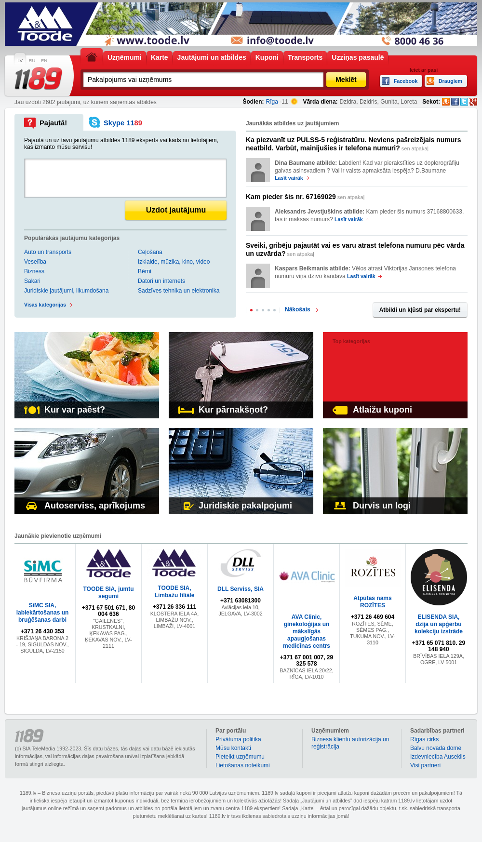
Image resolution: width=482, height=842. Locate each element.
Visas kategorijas (45, 304)
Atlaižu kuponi (372, 409)
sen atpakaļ (353, 144)
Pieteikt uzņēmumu (240, 756)
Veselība (35, 261)
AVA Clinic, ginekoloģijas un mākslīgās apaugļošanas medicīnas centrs (306, 631)
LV (20, 60)
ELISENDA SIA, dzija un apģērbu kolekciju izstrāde (439, 624)
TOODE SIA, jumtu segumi (108, 593)
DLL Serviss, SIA (240, 589)
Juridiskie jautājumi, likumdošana (66, 290)
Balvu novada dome (435, 748)
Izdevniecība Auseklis (438, 756)
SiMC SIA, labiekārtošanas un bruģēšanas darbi (42, 612)
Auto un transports (47, 252)
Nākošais (297, 309)
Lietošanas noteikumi (242, 765)
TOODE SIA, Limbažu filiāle (175, 592)
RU (32, 60)
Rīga (272, 101)
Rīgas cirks (424, 739)
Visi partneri (425, 765)
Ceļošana (150, 252)
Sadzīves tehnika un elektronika (178, 290)
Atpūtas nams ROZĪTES (372, 602)
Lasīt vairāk (289, 178)
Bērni (144, 271)
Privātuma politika (238, 739)
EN (44, 60)
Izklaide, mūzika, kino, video (174, 261)
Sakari (32, 281)
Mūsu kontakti (233, 748)
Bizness (34, 271)
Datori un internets (161, 281)
